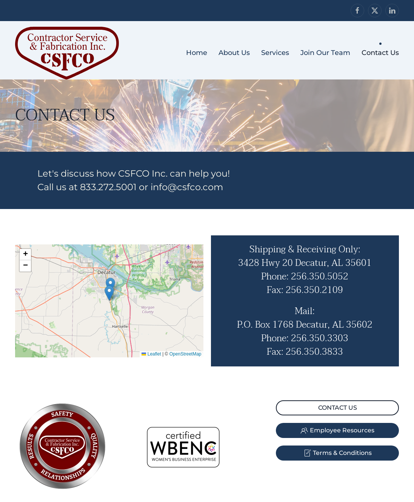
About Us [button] (234, 53)
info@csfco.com (187, 187)
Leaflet (151, 354)
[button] (109, 293)
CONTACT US (337, 407)
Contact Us (380, 53)
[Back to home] (67, 53)
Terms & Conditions (337, 453)
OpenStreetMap (185, 354)
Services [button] (275, 53)
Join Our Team (325, 53)
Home (196, 53)
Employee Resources (337, 430)
